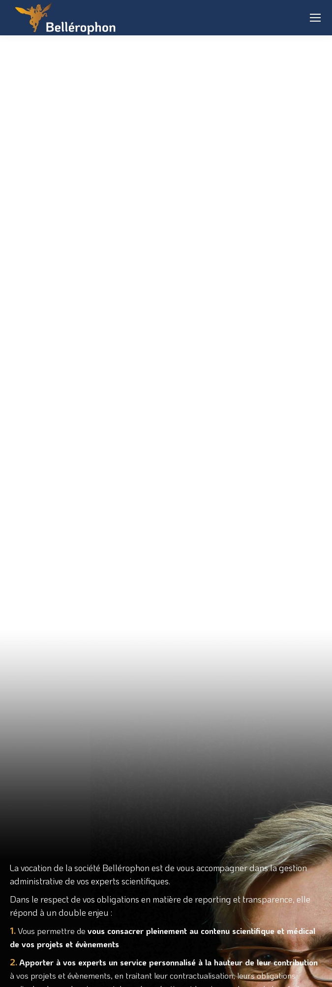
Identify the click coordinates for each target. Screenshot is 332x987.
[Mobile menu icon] (315, 18)
